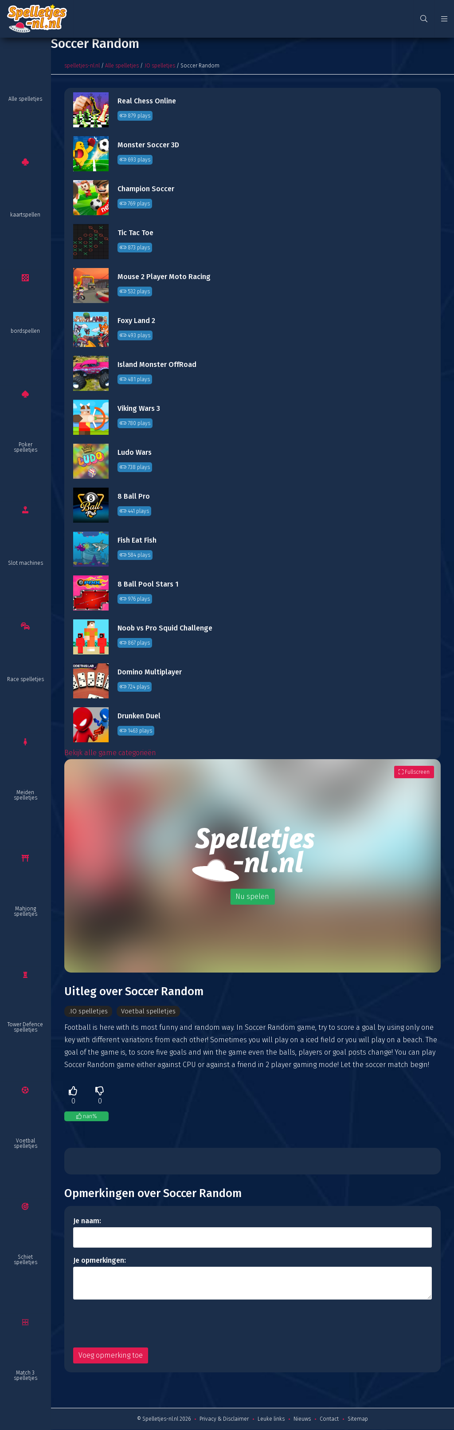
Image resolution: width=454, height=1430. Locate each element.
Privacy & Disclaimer (224, 1419)
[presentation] (140, 1324)
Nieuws (302, 1419)
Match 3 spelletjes (25, 1375)
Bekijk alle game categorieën (110, 752)
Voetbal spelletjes (25, 1143)
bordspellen (25, 331)
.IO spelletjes (159, 66)
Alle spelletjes (25, 99)
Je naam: (87, 1221)
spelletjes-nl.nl (82, 66)
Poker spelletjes (25, 447)
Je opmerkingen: (99, 1261)
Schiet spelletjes (25, 1259)
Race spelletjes (25, 679)
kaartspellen (25, 215)
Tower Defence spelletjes (25, 1027)
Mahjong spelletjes (25, 911)
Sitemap (358, 1419)
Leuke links (271, 1419)
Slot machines (25, 563)
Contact (329, 1419)
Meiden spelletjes (25, 795)
